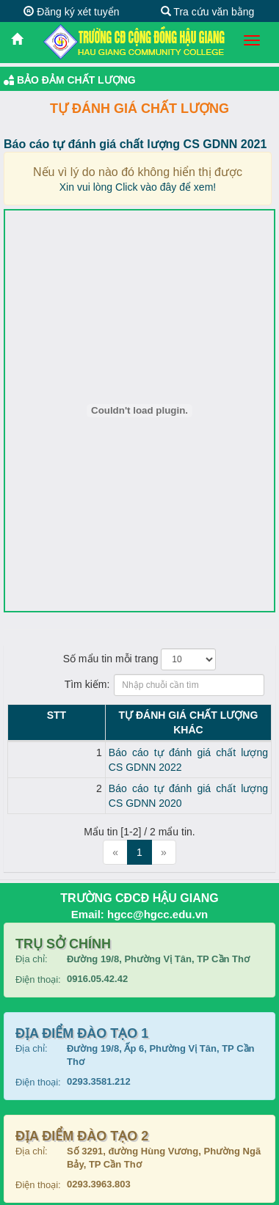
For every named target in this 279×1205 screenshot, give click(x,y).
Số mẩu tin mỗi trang (140, 659)
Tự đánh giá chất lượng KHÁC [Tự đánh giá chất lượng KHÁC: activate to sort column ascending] (153, 715)
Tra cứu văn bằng (208, 12)
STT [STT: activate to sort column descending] (20, 715)
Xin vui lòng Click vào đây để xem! (137, 187)
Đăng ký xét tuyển (71, 12)
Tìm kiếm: (140, 685)
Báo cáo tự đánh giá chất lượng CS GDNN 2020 (147, 759)
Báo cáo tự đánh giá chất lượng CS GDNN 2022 (147, 738)
